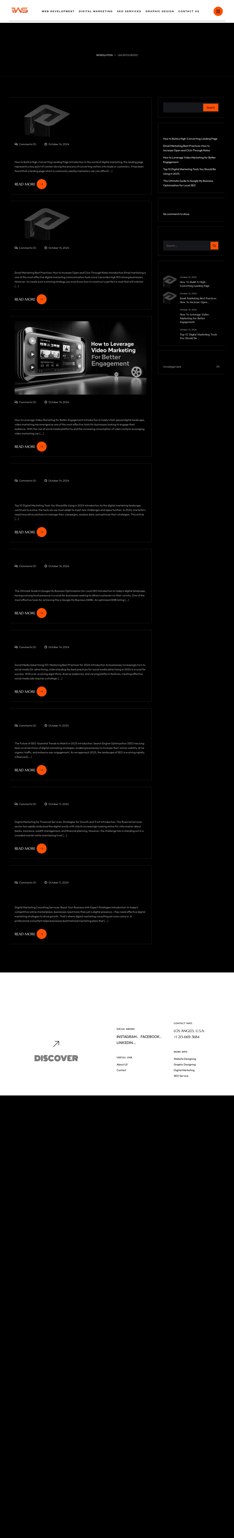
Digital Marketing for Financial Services (66, 835)
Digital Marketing (184, 1091)
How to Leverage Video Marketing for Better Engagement (194, 318)
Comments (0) (25, 144)
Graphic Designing (185, 1085)
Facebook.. (151, 1057)
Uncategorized (172, 366)
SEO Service (181, 1096)
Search (211, 107)
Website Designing (185, 1079)
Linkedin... (126, 1063)
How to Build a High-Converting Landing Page (75, 154)
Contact (121, 1091)
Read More (31, 184)
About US (122, 1085)
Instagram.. (128, 1057)
